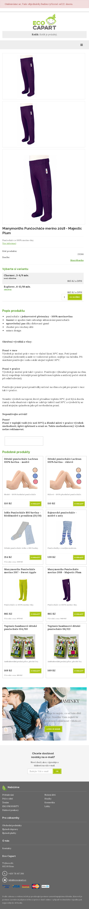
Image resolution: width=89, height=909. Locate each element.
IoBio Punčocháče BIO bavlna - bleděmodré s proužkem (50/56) (22, 514)
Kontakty (6, 848)
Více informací (9, 243)
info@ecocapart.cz (17, 880)
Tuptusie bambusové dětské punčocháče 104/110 (20, 628)
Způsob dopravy (10, 829)
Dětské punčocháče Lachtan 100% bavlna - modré (21, 460)
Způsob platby (9, 833)
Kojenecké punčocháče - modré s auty (62, 514)
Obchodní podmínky (12, 825)
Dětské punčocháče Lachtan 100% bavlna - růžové (64, 460)
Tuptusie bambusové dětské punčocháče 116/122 (64, 628)
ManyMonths (77, 260)
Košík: (35, 34)
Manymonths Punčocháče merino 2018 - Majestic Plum (64, 571)
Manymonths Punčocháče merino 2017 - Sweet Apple (20, 571)
